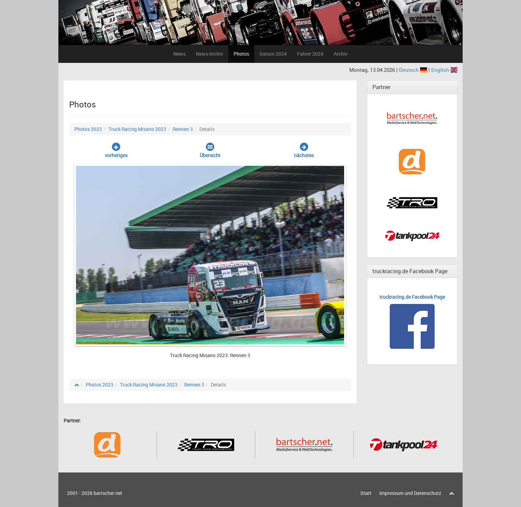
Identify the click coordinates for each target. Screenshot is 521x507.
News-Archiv (209, 53)
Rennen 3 (183, 129)
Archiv (341, 53)
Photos (241, 53)
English (444, 69)
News (179, 53)
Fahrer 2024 (310, 53)
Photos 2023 (88, 129)
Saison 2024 (273, 53)
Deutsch (413, 69)
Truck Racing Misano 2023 (137, 129)
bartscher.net (108, 493)
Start (365, 493)
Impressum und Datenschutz (410, 493)
